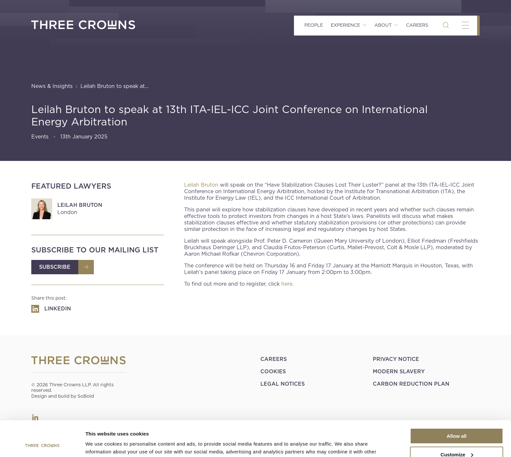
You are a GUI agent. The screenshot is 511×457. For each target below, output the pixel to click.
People (313, 25)
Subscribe (54, 267)
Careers (417, 25)
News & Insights (52, 86)
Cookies (273, 371)
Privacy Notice (396, 359)
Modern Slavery (399, 371)
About (383, 25)
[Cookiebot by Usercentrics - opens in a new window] (42, 444)
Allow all (457, 403)
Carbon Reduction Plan (411, 384)
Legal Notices (282, 384)
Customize (457, 421)
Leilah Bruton (79, 205)
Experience (345, 25)
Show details (100, 444)
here (286, 284)
